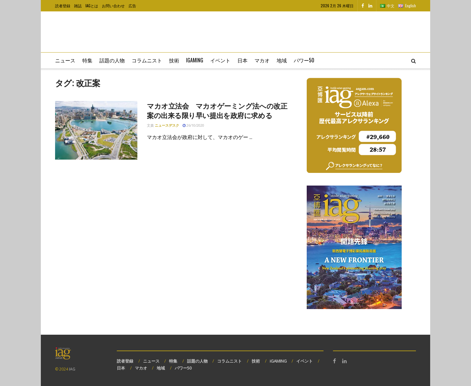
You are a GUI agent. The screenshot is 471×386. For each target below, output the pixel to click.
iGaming (194, 60)
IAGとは (91, 5)
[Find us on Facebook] (362, 5)
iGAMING (278, 361)
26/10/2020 (193, 125)
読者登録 (62, 5)
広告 (132, 5)
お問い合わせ (113, 5)
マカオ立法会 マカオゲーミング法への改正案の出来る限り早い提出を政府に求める (217, 110)
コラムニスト (147, 60)
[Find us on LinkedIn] (370, 5)
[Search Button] (413, 60)
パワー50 (304, 60)
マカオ (262, 60)
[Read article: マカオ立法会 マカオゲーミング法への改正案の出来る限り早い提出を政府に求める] (96, 130)
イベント (220, 60)
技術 (174, 60)
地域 (282, 60)
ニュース (65, 60)
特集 (87, 60)
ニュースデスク (167, 125)
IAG (72, 369)
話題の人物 (112, 60)
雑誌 (78, 5)
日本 (242, 60)
